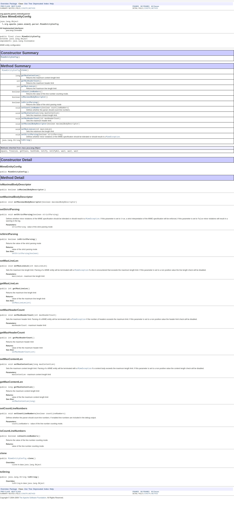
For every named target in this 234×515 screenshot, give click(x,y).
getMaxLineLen (28, 89)
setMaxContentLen (29, 118)
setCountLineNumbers (31, 112)
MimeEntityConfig (9, 59)
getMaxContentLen (29, 78)
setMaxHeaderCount (30, 123)
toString (25, 146)
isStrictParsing (29, 106)
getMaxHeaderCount (30, 84)
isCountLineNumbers (30, 95)
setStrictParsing (29, 140)
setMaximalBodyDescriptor (34, 129)
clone (24, 72)
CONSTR (24, 8)
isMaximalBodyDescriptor (33, 101)
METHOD (32, 8)
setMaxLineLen (28, 135)
